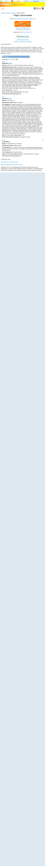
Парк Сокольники (22, 22)
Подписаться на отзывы (23, 39)
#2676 (3, 97)
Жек (9, 141)
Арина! (10, 63)
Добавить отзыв (23, 36)
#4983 (3, 61)
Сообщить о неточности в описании (23, 41)
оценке (12, 59)
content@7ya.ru (4, 162)
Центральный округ (31, 18)
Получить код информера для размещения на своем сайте (22, 28)
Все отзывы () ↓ (27, 32)
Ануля (10, 98)
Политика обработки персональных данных (11, 164)
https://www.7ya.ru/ (13, 162)
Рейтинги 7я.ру (22, 26)
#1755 (3, 140)
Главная (3, 13)
